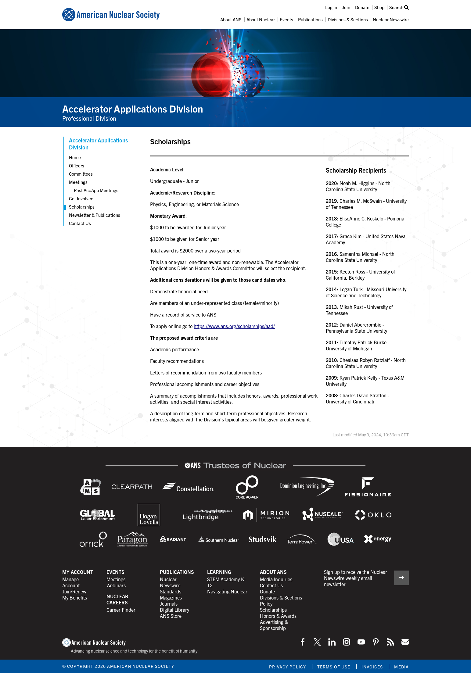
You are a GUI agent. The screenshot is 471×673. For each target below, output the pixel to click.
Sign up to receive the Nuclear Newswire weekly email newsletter (355, 578)
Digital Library (174, 610)
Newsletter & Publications (94, 215)
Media (401, 666)
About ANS (231, 19)
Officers (76, 165)
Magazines (171, 597)
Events (286, 19)
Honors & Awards (278, 616)
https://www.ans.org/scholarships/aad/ (234, 326)
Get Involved (81, 198)
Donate (362, 7)
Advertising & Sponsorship (274, 625)
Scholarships (82, 206)
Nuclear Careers (117, 599)
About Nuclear (260, 19)
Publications (310, 19)
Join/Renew (74, 591)
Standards (170, 591)
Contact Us (80, 223)
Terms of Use (333, 666)
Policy (266, 603)
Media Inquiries (276, 579)
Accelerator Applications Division (132, 108)
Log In (331, 7)
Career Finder (120, 610)
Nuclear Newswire (391, 19)
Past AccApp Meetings (96, 190)
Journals (169, 603)
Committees (81, 174)
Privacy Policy (287, 666)
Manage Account (71, 582)
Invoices (372, 666)
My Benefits (74, 597)
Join (346, 7)
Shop (379, 7)
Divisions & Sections (348, 19)
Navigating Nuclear (227, 591)
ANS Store (171, 616)
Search (399, 7)
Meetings (78, 182)
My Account (77, 572)
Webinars (116, 585)
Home (75, 157)
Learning (219, 572)
